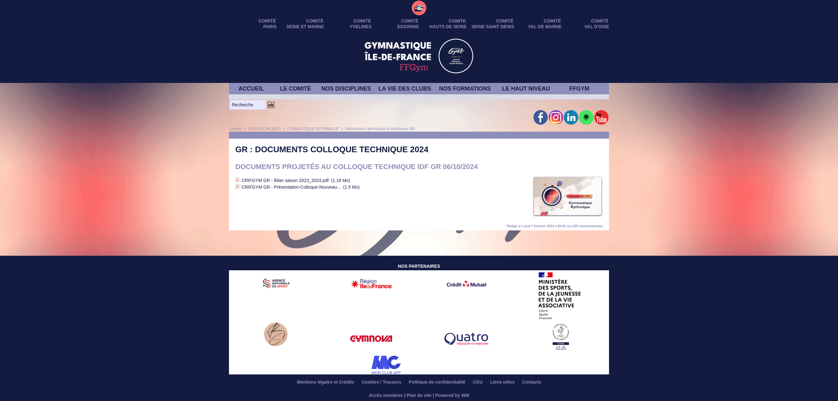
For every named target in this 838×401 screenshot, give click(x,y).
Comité (599, 20)
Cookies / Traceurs (382, 382)
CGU (478, 382)
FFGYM (579, 88)
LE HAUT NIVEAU (526, 88)
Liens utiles (503, 382)
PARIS (269, 26)
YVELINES (360, 26)
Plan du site (419, 395)
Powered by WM (452, 395)
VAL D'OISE (597, 26)
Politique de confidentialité (438, 382)
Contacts (531, 382)
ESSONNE (408, 26)
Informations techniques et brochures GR (380, 129)
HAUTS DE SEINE (448, 26)
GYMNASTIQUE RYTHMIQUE (313, 129)
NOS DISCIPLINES (346, 88)
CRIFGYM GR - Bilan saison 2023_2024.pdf (285, 180)
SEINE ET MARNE (305, 26)
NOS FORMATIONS (465, 88)
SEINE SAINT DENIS (492, 26)
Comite (457, 20)
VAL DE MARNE (545, 26)
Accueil (235, 129)
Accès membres (386, 395)
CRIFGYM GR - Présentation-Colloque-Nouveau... (291, 187)
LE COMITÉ (295, 88)
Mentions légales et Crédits (326, 382)
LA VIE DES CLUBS (404, 88)
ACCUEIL (251, 88)
